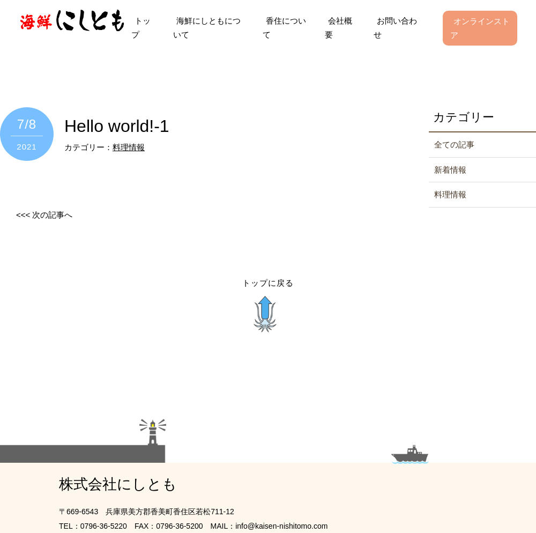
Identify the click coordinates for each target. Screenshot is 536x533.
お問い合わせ (395, 27)
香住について (284, 27)
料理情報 (129, 147)
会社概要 (338, 27)
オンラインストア (480, 28)
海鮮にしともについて (207, 27)
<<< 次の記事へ (44, 214)
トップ (141, 27)
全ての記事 (454, 144)
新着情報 (450, 169)
